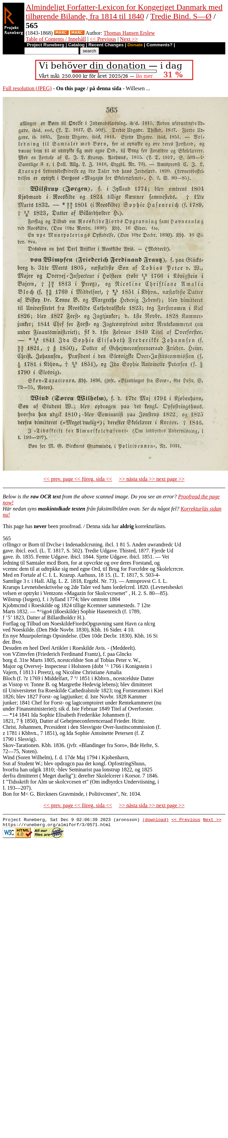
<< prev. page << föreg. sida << (78, 479)
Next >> (129, 39)
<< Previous (103, 39)
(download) (155, 820)
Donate (135, 44)
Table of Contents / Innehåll (56, 39)
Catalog (76, 44)
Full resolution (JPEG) (27, 88)
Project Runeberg (45, 44)
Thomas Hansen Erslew (129, 33)
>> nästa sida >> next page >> (152, 479)
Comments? (160, 44)
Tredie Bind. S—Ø (180, 16)
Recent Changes (106, 44)
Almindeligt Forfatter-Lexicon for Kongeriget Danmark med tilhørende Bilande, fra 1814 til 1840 (124, 12)
